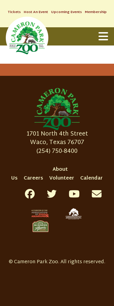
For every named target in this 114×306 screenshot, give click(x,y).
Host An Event (36, 12)
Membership (96, 12)
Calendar (91, 178)
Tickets (14, 12)
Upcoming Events (66, 12)
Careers (33, 178)
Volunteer (61, 178)
